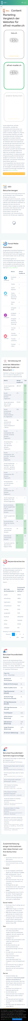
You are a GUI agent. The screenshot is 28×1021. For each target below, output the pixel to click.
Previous (8, 634)
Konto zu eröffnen (13, 170)
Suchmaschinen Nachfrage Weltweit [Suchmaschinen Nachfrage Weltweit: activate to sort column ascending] (22, 589)
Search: (13, 582)
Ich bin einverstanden (17, 1019)
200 (17, 637)
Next (22, 637)
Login (24, 2)
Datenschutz (8, 1019)
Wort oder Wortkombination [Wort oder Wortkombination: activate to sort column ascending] (9, 590)
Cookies (9, 1010)
